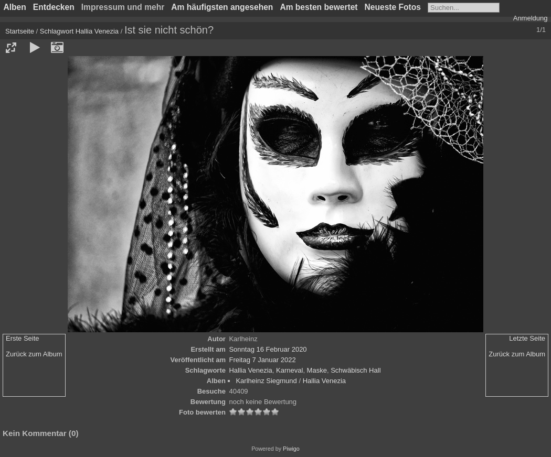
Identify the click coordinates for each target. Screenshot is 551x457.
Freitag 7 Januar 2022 (262, 360)
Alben (15, 7)
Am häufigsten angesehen (222, 7)
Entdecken (54, 7)
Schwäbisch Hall (355, 370)
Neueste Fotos (393, 7)
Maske (317, 370)
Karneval (289, 370)
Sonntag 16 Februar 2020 (267, 349)
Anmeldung (530, 18)
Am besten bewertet (318, 7)
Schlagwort (56, 31)
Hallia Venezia (97, 31)
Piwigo (291, 448)
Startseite (19, 31)
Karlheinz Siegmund (266, 381)
